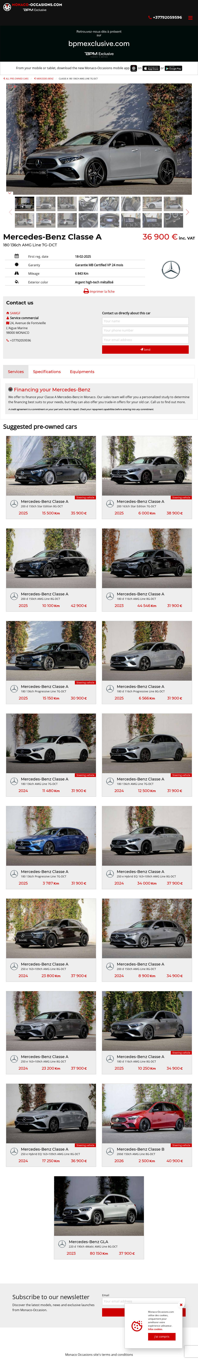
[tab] (15, 371)
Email (144, 1299)
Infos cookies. (155, 1329)
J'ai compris (161, 1336)
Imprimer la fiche (99, 291)
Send (145, 349)
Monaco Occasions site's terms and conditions (99, 1354)
